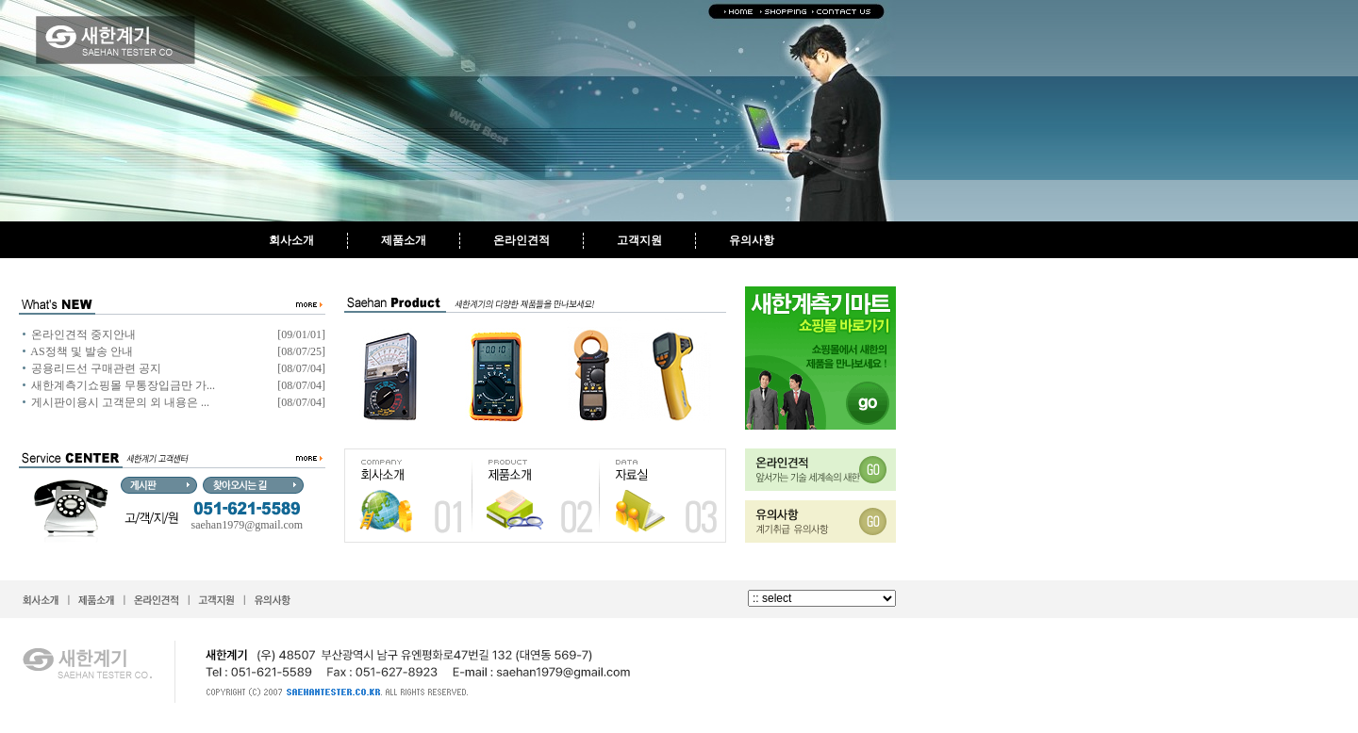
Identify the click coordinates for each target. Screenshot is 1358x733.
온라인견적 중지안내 (83, 334)
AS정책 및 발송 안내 (81, 351)
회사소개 (291, 240)
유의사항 (751, 240)
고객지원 (639, 240)
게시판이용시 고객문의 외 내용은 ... (120, 402)
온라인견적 (521, 240)
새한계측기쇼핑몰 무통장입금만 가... (123, 385)
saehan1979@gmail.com (247, 524)
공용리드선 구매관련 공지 (96, 368)
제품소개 (403, 240)
